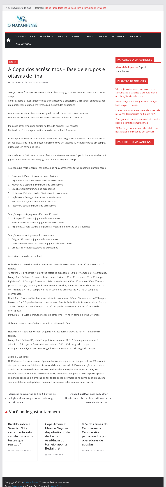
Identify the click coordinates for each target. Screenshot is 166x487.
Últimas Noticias (25, 36)
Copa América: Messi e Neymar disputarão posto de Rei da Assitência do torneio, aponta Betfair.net (57, 436)
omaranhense (42, 82)
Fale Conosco (23, 43)
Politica (62, 36)
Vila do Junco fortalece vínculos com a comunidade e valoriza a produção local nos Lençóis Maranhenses (75, 9)
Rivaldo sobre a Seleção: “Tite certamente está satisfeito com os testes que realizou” (20, 434)
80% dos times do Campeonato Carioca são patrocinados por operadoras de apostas (95, 434)
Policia (103, 36)
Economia (118, 36)
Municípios (46, 36)
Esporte (77, 36)
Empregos (135, 36)
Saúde (90, 36)
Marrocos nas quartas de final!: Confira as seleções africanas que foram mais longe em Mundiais (30, 398)
